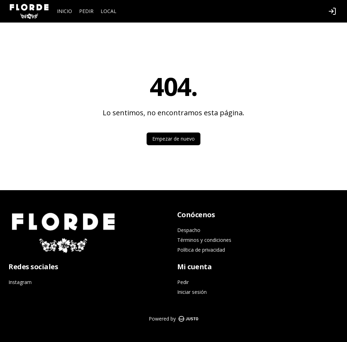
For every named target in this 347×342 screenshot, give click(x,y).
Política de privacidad (201, 249)
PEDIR (86, 11)
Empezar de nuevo (173, 138)
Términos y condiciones (204, 240)
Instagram (20, 282)
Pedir (183, 282)
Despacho (188, 230)
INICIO (64, 11)
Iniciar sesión (192, 292)
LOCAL (108, 11)
